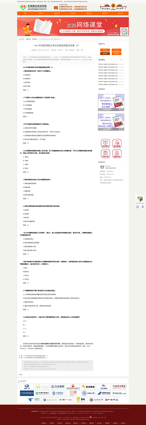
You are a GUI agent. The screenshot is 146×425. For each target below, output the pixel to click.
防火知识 (116, 50)
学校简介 (41, 13)
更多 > (122, 59)
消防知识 (105, 50)
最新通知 (102, 60)
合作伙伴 (23, 381)
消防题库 (88, 13)
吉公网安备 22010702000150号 (98, 417)
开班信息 (73, 13)
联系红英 (102, 162)
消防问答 (104, 13)
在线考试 (102, 89)
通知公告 (75, 423)
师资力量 (68, 423)
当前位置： (22, 39)
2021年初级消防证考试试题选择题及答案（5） (35, 356)
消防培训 (28, 39)
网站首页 (44, 423)
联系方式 (120, 13)
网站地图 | (75, 417)
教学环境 (57, 13)
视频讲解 (63, 413)
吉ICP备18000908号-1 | (84, 417)
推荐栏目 (102, 44)
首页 (25, 13)
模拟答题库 (54, 413)
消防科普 (116, 53)
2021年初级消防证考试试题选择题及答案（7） (35, 357)
